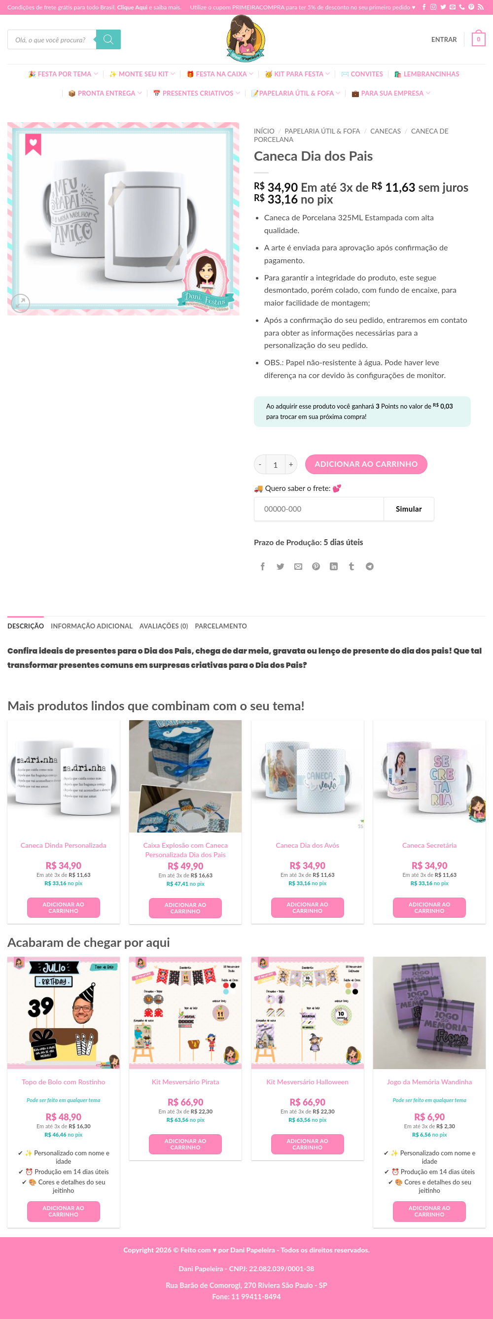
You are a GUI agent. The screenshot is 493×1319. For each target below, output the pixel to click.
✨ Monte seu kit (142, 73)
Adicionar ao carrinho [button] (63, 907)
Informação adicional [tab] (92, 626)
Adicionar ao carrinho (366, 463)
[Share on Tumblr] (352, 566)
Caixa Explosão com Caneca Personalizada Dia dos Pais (185, 849)
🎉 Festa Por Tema (63, 73)
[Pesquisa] (108, 39)
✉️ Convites (362, 74)
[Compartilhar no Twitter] (281, 566)
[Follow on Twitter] (443, 7)
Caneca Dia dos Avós (307, 845)
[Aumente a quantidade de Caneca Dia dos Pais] (291, 464)
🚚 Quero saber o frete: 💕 (298, 488)
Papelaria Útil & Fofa (322, 131)
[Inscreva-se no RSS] (481, 7)
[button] (444, 39)
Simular (409, 508)
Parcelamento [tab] (221, 626)
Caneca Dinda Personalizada (63, 845)
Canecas (385, 131)
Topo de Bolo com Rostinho (64, 1081)
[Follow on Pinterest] (471, 7)
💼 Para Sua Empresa (391, 93)
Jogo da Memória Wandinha (429, 1081)
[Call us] (462, 7)
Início (264, 131)
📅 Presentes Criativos (196, 93)
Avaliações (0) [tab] (164, 626)
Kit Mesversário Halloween (307, 1081)
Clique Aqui (132, 7)
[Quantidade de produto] (275, 464)
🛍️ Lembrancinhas (426, 74)
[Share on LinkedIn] (334, 566)
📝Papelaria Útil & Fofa (295, 93)
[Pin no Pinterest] (316, 566)
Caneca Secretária (429, 845)
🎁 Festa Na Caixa (220, 73)
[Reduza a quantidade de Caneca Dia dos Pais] (260, 464)
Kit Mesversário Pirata (185, 1081)
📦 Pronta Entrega (105, 93)
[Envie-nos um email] (453, 7)
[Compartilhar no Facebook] (263, 566)
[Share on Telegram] (369, 566)
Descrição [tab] (25, 626)
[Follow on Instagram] (433, 7)
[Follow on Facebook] (424, 7)
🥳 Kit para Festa (297, 73)
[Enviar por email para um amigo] (298, 566)
